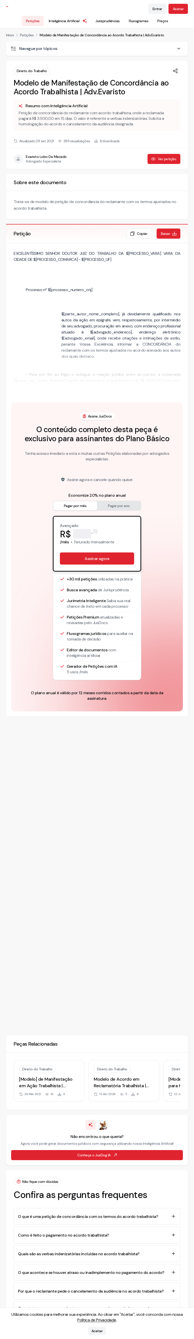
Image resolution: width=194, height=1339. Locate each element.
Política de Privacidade (96, 1320)
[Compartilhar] (175, 71)
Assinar (178, 9)
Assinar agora (97, 558)
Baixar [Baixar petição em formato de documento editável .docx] (169, 233)
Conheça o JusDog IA (97, 1155)
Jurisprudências (107, 21)
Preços (162, 21)
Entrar (157, 9)
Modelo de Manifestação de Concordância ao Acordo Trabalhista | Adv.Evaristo (102, 35)
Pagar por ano (119, 506)
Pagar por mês (75, 506)
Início (10, 35)
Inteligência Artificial (68, 20)
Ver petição (163, 158)
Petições (33, 21)
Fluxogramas (139, 21)
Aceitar (97, 1331)
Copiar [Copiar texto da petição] (138, 233)
